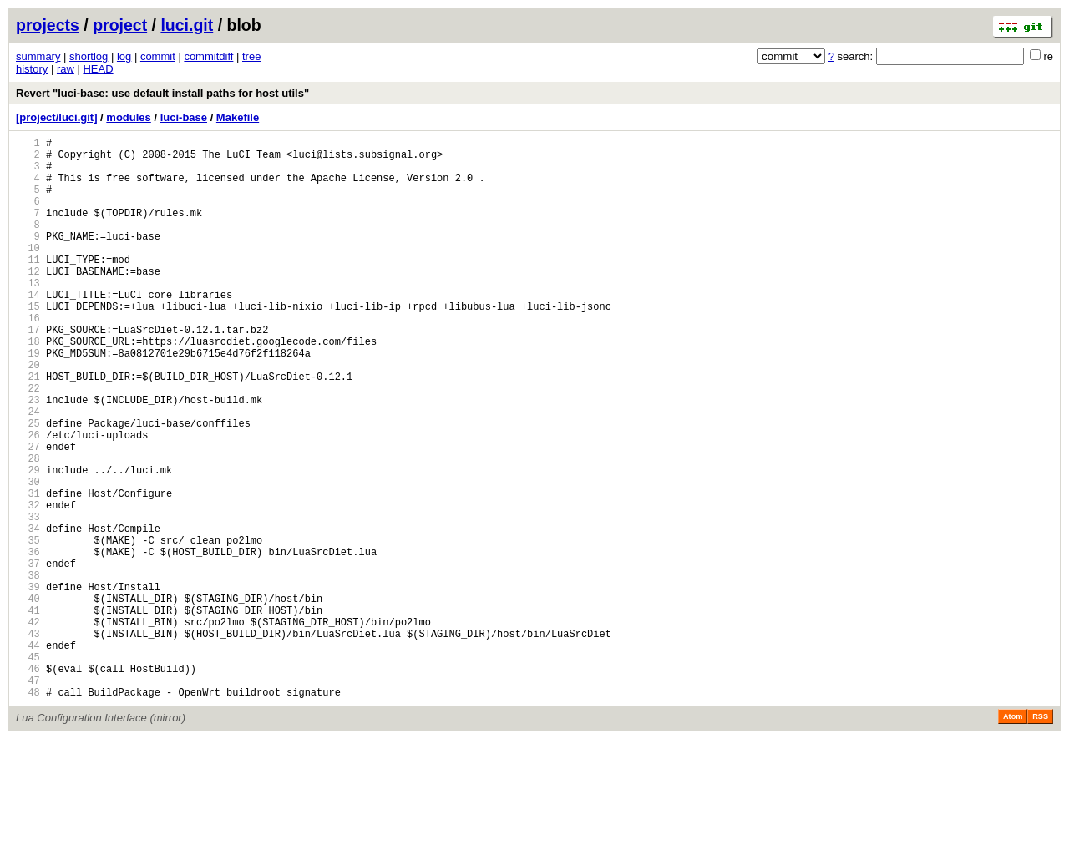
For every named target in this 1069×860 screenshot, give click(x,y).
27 (28, 514)
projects (47, 25)
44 (28, 755)
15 (28, 343)
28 (28, 528)
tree (251, 56)
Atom (1012, 836)
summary (38, 56)
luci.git (186, 25)
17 (28, 372)
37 (28, 656)
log (124, 56)
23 (28, 457)
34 (28, 613)
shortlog (88, 56)
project (120, 25)
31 (28, 571)
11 (28, 287)
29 (28, 542)
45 (28, 769)
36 (28, 642)
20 (28, 414)
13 (28, 315)
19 (28, 400)
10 (28, 273)
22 (28, 443)
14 (28, 329)
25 (28, 485)
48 (28, 812)
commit (157, 56)
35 (28, 627)
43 (28, 741)
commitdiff (208, 56)
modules (128, 117)
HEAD (98, 69)
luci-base (183, 117)
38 (28, 670)
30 (28, 556)
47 (28, 798)
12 (28, 301)
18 (28, 386)
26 (28, 500)
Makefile (237, 117)
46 (28, 784)
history (32, 69)
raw (65, 69)
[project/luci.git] (57, 117)
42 (28, 727)
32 (28, 585)
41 (28, 713)
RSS (1040, 836)
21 (28, 429)
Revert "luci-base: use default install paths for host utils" (162, 93)
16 (28, 358)
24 (28, 471)
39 (28, 684)
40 (28, 698)
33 (28, 599)
